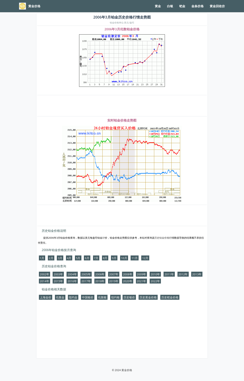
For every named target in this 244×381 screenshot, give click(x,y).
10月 (124, 258)
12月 (145, 258)
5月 (78, 258)
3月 (60, 258)
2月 (51, 258)
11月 (135, 258)
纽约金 (73, 297)
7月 (96, 258)
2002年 (44, 274)
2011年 (169, 274)
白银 (170, 6)
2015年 (58, 281)
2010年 (155, 274)
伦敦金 (60, 297)
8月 (105, 258)
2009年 (141, 274)
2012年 (183, 274)
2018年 (100, 281)
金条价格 (197, 6)
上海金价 (45, 297)
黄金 (158, 6)
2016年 (72, 281)
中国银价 (87, 297)
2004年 (72, 274)
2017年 (86, 281)
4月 (69, 258)
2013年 (196, 274)
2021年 (141, 281)
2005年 (86, 274)
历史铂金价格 (161, 237)
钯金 (182, 6)
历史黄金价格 (148, 297)
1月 (42, 258)
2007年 (113, 274)
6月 (87, 258)
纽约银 (115, 297)
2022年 (155, 281)
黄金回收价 (217, 6)
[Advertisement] (122, 105)
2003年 (58, 274)
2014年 (44, 281)
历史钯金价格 (169, 297)
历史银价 (129, 297)
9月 (114, 258)
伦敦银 (102, 297)
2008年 (127, 274)
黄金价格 (126, 370)
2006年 (100, 274)
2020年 (127, 281)
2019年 (113, 281)
